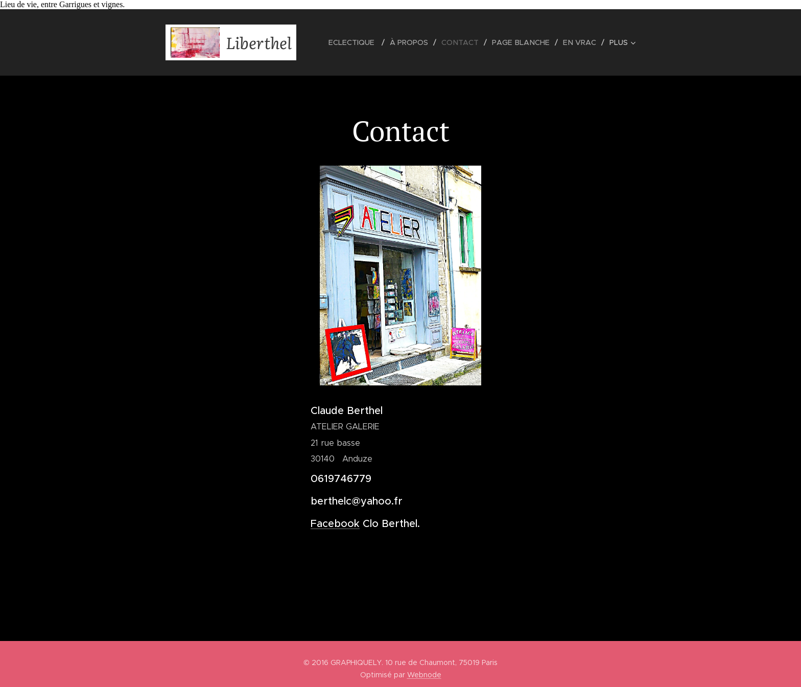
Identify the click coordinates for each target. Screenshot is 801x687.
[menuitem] (360, 42)
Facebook (335, 523)
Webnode (424, 674)
